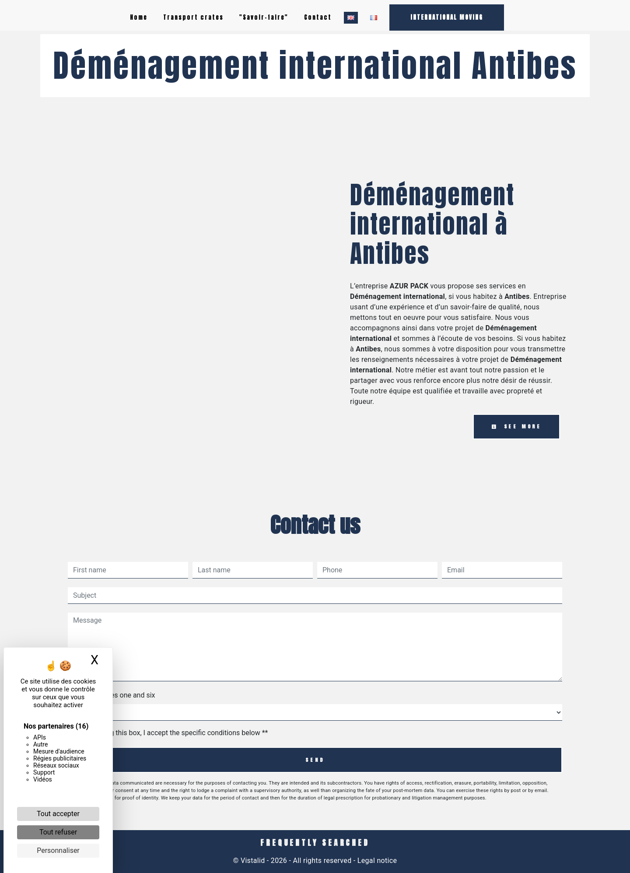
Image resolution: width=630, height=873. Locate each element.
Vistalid (253, 860)
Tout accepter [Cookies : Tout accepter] (58, 814)
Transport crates (193, 17)
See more (516, 426)
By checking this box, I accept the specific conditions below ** (172, 733)
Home (138, 17)
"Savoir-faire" (263, 17)
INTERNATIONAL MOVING (446, 17)
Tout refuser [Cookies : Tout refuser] (58, 832)
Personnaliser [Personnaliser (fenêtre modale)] (58, 850)
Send (314, 760)
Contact (318, 17)
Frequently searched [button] (314, 842)
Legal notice (376, 860)
